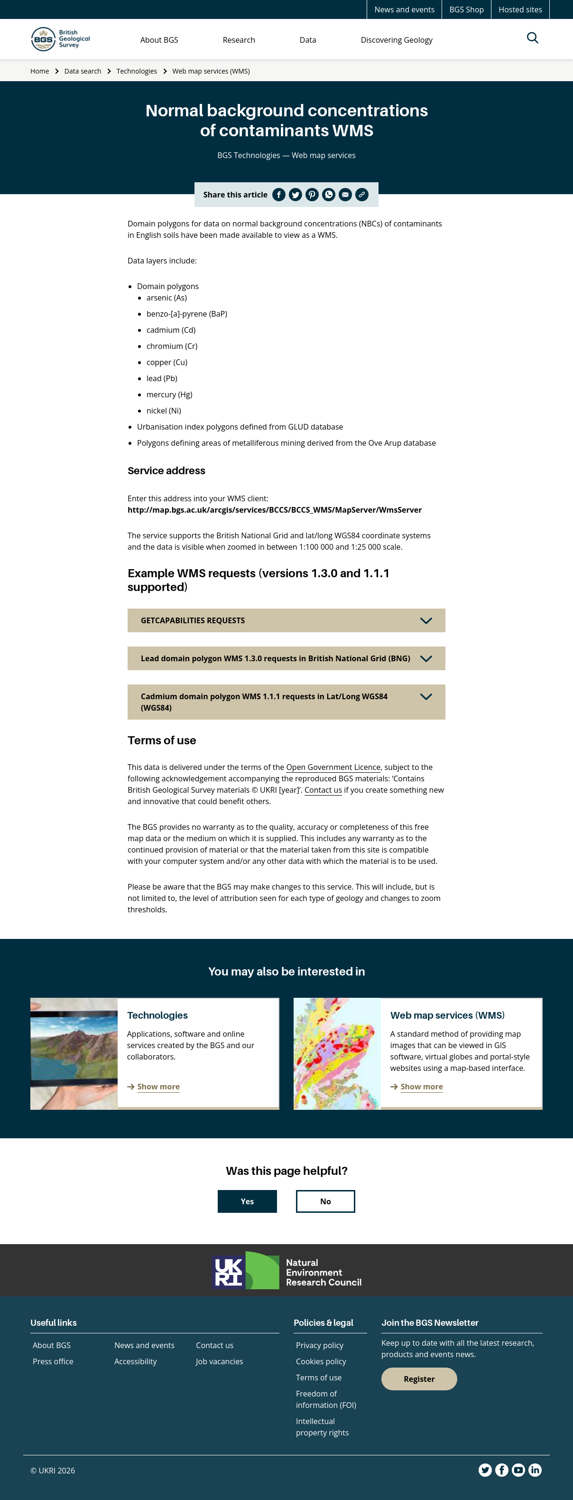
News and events (404, 9)
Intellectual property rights (322, 1427)
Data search (83, 70)
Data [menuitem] (308, 40)
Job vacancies (219, 1361)
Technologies (137, 70)
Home (39, 70)
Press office (53, 1361)
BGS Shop (466, 9)
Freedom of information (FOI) (326, 1399)
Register (419, 1379)
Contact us (323, 790)
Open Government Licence (333, 767)
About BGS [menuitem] (159, 40)
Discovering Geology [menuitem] (397, 40)
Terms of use (319, 1377)
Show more (159, 1086)
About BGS (52, 1345)
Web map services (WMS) (211, 70)
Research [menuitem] (239, 40)
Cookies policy (321, 1361)
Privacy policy (319, 1345)
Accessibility (135, 1361)
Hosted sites (520, 9)
